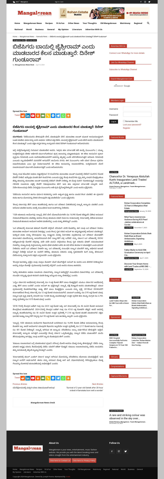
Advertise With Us (93, 29)
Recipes (49, 23)
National (19, 29)
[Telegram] (58, 115)
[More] (68, 115)
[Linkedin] (27, 115)
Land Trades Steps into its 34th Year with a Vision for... (119, 303)
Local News (114, 172)
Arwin (68, 476)
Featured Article (117, 137)
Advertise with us (118, 46)
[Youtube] (33, 115)
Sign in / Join (59, 2)
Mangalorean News (33, 23)
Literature (77, 29)
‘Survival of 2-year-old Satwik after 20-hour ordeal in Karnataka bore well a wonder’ (84, 389)
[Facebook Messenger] (53, 115)
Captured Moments (119, 376)
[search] (128, 86)
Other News (73, 23)
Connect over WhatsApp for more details (127, 53)
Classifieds (128, 244)
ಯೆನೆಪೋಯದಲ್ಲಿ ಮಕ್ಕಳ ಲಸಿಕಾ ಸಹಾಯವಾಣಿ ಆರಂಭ (34, 388)
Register (126, 128)
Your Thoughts (90, 23)
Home (17, 23)
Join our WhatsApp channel (122, 62)
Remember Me (131, 121)
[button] (148, 23)
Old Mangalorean (108, 23)
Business (39, 29)
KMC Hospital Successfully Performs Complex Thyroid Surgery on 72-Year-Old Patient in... (118, 342)
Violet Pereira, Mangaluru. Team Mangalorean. (127, 186)
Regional (138, 23)
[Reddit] (22, 115)
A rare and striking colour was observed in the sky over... (127, 417)
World (29, 29)
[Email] (43, 115)
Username (113, 109)
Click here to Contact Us (60, 460)
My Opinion (63, 29)
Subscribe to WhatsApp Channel (123, 69)
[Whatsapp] (63, 115)
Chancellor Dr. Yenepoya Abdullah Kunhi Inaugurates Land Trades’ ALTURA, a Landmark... (129, 180)
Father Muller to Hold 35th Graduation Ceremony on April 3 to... (137, 252)
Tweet (17, 115)
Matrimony (125, 23)
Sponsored (115, 317)
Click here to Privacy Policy (84, 460)
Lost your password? (132, 124)
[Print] (38, 115)
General (51, 29)
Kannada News (41, 36)
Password (113, 115)
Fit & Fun (60, 23)
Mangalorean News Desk (24, 65)
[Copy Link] (48, 115)
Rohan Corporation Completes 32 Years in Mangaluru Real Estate (137, 205)
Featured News (117, 196)
